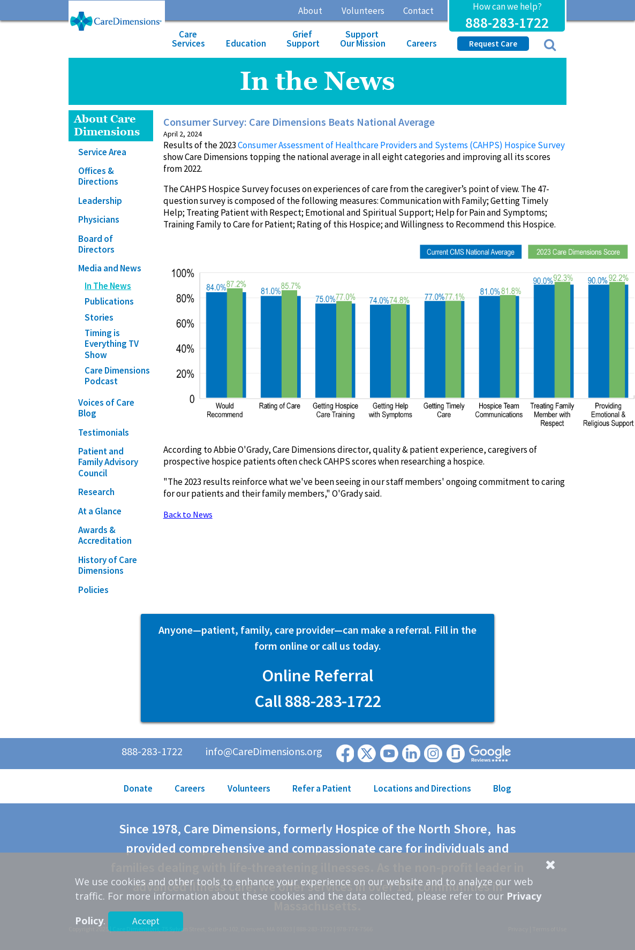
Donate (138, 788)
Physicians (98, 219)
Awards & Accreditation (105, 535)
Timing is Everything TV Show (112, 344)
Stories (99, 317)
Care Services (188, 38)
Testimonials (103, 432)
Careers (421, 43)
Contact (418, 11)
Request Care (493, 44)
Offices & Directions (98, 176)
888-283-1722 (507, 22)
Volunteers (363, 11)
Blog (502, 788)
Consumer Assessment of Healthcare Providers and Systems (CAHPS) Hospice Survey (401, 145)
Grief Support (303, 38)
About (310, 11)
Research (96, 492)
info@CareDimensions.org (264, 751)
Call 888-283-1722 (317, 701)
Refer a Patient (321, 788)
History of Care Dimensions (107, 565)
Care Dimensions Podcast (117, 375)
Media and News (109, 268)
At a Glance (100, 511)
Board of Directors (96, 244)
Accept (146, 921)
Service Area (102, 152)
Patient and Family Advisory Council (108, 462)
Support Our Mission (362, 38)
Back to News (188, 514)
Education (246, 43)
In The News (108, 286)
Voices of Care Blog (106, 408)
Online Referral (317, 675)
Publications (109, 301)
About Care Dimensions (107, 125)
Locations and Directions (422, 788)
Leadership (100, 201)
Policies (93, 590)
